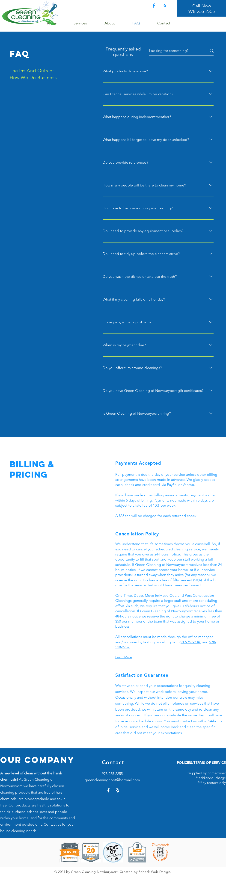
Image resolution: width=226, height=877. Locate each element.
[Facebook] (154, 5)
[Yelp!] (165, 5)
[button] (85, 23)
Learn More (123, 657)
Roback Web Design (154, 872)
